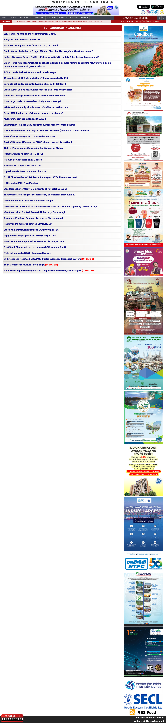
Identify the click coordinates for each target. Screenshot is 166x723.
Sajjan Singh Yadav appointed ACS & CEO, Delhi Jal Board (35, 83)
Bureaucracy (25, 18)
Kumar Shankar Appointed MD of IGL (23, 153)
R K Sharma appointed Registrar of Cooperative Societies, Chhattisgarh (49, 270)
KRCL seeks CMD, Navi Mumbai (21, 183)
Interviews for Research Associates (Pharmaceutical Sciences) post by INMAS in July (50, 206)
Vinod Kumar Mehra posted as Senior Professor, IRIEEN (34, 241)
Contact (84, 18)
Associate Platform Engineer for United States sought (33, 218)
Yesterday (51, 18)
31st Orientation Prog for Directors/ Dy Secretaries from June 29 (39, 194)
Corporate (39, 18)
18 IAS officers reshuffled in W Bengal (31, 264)
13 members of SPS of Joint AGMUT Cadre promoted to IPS (36, 78)
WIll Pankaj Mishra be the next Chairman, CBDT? (30, 33)
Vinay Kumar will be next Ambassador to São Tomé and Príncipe (38, 89)
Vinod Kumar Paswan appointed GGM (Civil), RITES (31, 229)
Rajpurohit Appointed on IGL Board (23, 159)
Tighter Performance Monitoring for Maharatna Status (33, 148)
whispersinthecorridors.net (149, 721)
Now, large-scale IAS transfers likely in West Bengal (32, 101)
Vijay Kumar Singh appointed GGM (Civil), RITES (30, 235)
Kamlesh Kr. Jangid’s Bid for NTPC (22, 165)
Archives (63, 18)
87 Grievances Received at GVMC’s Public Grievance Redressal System (49, 258)
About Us (74, 18)
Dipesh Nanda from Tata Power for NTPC (26, 171)
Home (4, 18)
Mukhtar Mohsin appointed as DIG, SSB (25, 118)
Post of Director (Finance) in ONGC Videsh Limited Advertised (38, 142)
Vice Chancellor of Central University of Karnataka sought (35, 188)
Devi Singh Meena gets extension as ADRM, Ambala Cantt (35, 247)
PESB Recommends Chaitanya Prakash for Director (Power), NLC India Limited (47, 130)
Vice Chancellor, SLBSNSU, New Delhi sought (28, 200)
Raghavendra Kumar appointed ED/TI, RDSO (28, 223)
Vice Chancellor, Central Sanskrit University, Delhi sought (35, 212)
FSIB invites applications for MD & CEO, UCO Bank (31, 45)
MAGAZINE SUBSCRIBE (135, 17)
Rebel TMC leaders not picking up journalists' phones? (33, 113)
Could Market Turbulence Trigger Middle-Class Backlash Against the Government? (48, 51)
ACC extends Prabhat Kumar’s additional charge (30, 72)
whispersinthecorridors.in (150, 717)
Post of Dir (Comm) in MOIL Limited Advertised (29, 136)
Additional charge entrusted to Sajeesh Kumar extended (34, 95)
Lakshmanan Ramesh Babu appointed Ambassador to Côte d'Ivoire (39, 124)
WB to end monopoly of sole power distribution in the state (36, 107)
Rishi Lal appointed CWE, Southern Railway (27, 253)
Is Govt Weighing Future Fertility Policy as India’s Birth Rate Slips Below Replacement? (51, 57)
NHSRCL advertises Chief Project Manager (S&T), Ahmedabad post (40, 177)
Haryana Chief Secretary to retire (22, 39)
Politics (13, 18)
